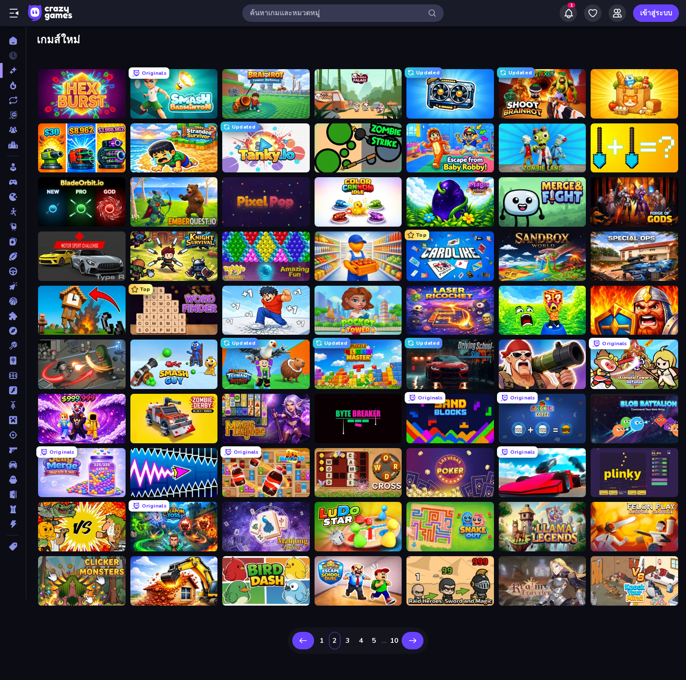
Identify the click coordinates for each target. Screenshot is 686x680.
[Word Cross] (358, 472)
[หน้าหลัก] (13, 40)
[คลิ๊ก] (13, 286)
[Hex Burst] (81, 93)
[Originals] (13, 115)
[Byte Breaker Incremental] (358, 418)
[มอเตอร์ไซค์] (13, 405)
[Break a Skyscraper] (266, 310)
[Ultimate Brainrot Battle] (81, 526)
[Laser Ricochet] (450, 310)
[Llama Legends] (542, 526)
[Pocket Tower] (358, 310)
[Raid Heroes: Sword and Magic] (450, 580)
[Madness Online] (81, 364)
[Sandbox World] (542, 256)
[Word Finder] (174, 310)
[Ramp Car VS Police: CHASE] (542, 472)
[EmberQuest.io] (174, 202)
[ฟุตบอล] (13, 375)
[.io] (13, 196)
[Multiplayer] (13, 130)
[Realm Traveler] (542, 580)
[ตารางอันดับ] (13, 144)
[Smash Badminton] (174, 93)
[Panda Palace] (358, 93)
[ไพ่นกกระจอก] (13, 360)
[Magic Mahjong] (266, 418)
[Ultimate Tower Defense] (634, 364)
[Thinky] (13, 226)
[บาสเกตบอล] (13, 301)
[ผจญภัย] (13, 330)
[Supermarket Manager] (358, 256)
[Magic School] (450, 202)
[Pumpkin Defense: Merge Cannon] (81, 148)
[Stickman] (13, 211)
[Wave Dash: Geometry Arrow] (174, 472)
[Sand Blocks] (450, 418)
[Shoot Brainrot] (542, 93)
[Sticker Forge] (542, 418)
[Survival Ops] (542, 364)
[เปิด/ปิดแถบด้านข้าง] (14, 13)
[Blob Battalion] (634, 418)
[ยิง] (13, 435)
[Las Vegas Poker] (450, 472)
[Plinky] (634, 472)
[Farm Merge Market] (634, 93)
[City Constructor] (174, 580)
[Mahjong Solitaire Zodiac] (266, 526)
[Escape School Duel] (358, 580)
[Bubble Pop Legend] (266, 256)
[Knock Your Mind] (634, 580)
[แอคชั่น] (13, 524)
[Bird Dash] (266, 580)
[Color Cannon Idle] (358, 202)
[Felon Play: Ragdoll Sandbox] (634, 526)
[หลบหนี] (13, 494)
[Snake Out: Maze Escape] (450, 526)
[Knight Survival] (174, 256)
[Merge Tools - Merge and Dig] (634, 148)
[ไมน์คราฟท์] (13, 420)
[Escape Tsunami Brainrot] (266, 364)
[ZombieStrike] (358, 148)
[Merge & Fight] (542, 202)
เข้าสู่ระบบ (656, 13)
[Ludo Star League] (358, 526)
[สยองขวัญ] (13, 479)
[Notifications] (568, 13)
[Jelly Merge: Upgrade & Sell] (81, 472)
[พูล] (13, 345)
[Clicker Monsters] (81, 580)
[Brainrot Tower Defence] (266, 93)
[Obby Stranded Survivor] (174, 148)
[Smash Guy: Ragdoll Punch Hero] (174, 364)
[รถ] (13, 464)
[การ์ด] (13, 241)
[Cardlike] (450, 256)
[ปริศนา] (13, 315)
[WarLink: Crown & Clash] (634, 310)
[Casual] (13, 167)
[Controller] (13, 182)
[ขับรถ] (13, 271)
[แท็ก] (13, 546)
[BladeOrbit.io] (81, 202)
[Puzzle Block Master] (358, 364)
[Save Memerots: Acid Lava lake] (542, 310)
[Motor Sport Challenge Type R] (81, 256)
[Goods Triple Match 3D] (266, 472)
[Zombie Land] (542, 148)
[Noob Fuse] (81, 310)
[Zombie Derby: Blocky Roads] (174, 418)
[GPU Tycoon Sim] (450, 93)
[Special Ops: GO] (634, 256)
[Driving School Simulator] (450, 364)
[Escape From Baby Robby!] (450, 148)
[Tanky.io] (266, 148)
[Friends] (617, 13)
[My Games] (593, 13)
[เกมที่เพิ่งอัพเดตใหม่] (13, 100)
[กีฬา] (13, 256)
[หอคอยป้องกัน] (13, 509)
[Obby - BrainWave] (81, 418)
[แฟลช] (13, 390)
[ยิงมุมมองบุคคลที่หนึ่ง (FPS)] (13, 449)
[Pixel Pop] (266, 202)
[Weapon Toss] (174, 526)
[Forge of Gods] (634, 202)
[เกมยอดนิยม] (13, 85)
